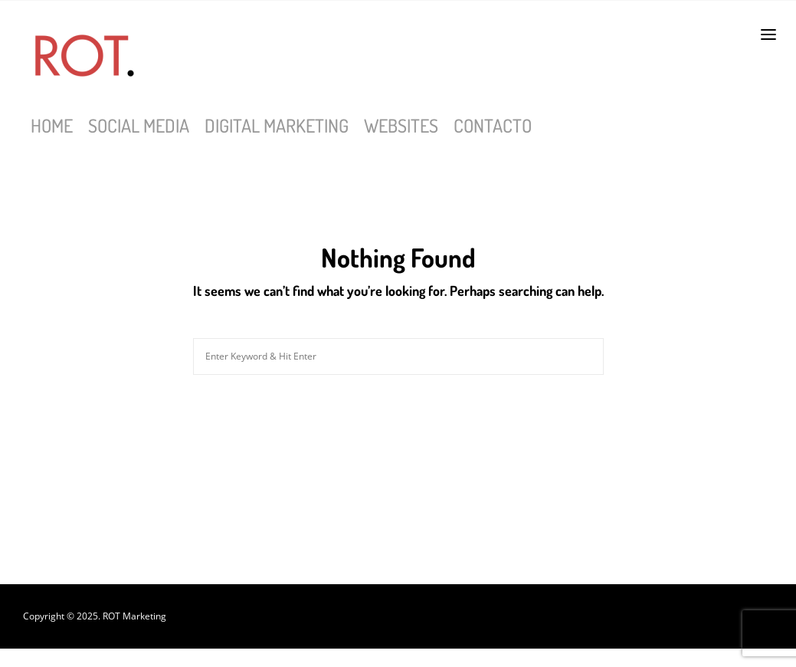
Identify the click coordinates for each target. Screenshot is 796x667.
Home (52, 125)
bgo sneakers (418, 657)
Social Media (138, 125)
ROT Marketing (134, 616)
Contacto (493, 125)
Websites (401, 125)
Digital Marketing (277, 125)
